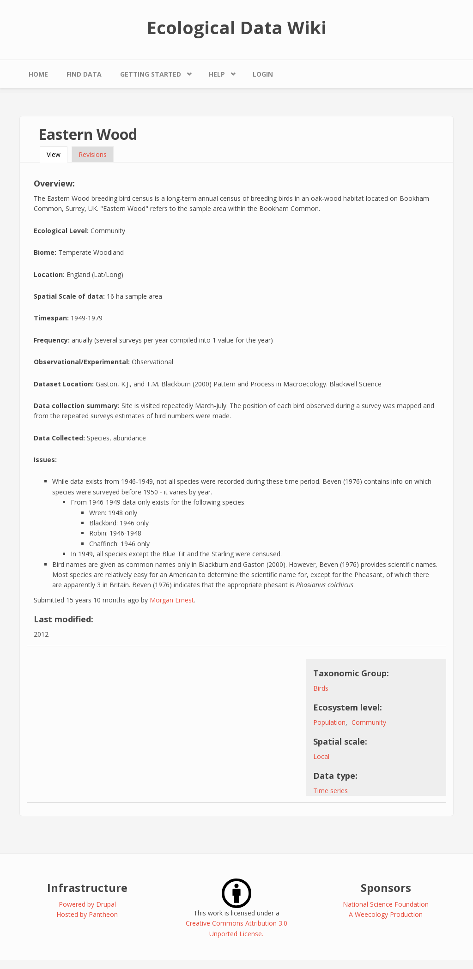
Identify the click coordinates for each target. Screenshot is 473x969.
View (57, 154)
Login (263, 74)
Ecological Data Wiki (237, 27)
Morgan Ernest (172, 600)
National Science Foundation (386, 904)
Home (38, 74)
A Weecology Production (386, 914)
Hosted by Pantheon (87, 914)
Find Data (84, 74)
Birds (320, 688)
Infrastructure (87, 887)
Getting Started (150, 74)
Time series (330, 790)
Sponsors (386, 887)
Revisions (93, 154)
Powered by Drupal (87, 904)
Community (369, 722)
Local (321, 756)
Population (329, 722)
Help (217, 74)
